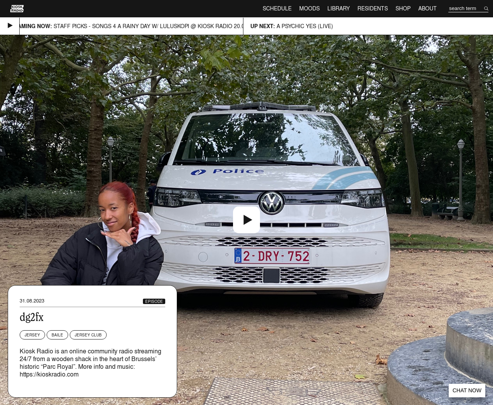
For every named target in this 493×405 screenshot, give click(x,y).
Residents (372, 8)
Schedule (277, 8)
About (427, 8)
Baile (57, 335)
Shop (403, 8)
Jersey (32, 335)
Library (338, 8)
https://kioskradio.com (49, 374)
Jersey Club (88, 335)
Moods (309, 8)
